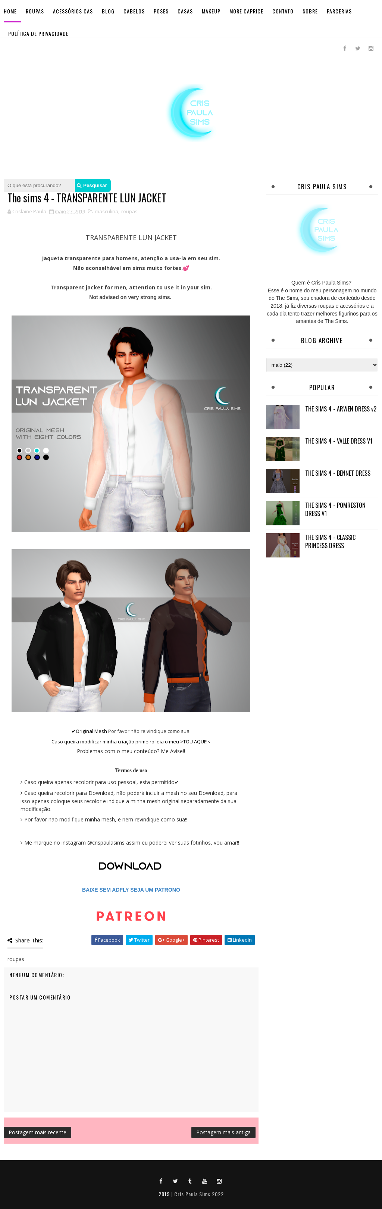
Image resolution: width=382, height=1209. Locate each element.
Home (10, 11)
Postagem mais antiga (223, 1132)
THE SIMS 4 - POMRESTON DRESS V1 (335, 509)
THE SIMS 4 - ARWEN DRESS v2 (340, 408)
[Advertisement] (322, 612)
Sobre (310, 11)
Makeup (211, 11)
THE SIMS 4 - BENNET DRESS (337, 473)
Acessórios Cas (73, 11)
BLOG (108, 11)
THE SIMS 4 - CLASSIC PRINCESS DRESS (330, 541)
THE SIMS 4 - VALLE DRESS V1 (338, 440)
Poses (161, 11)
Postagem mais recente (37, 1132)
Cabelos (134, 11)
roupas (129, 211)
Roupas (35, 11)
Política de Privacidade (38, 33)
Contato (283, 11)
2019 (164, 1194)
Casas (185, 11)
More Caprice (246, 11)
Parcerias (339, 11)
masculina (106, 211)
